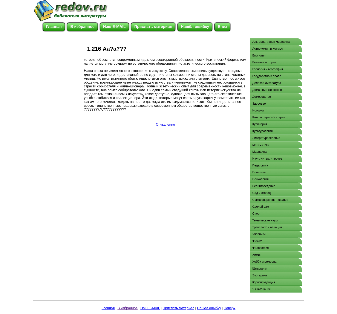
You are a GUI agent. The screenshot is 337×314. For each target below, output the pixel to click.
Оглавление (165, 124)
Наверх (229, 308)
